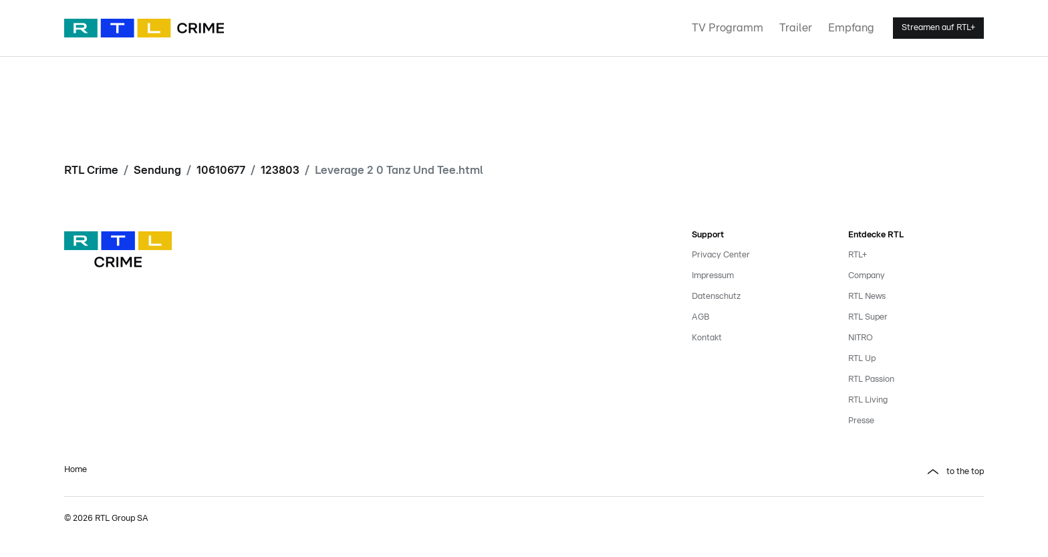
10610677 (220, 170)
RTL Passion (871, 379)
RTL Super (868, 317)
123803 (280, 170)
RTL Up (862, 358)
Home (75, 469)
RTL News (867, 296)
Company (866, 275)
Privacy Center (721, 255)
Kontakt (707, 338)
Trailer (795, 27)
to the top (965, 471)
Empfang (851, 27)
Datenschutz (716, 296)
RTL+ (857, 255)
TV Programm (727, 27)
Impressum (713, 275)
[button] (759, 472)
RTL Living (868, 400)
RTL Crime (91, 170)
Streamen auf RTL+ (938, 27)
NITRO (860, 338)
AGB (700, 317)
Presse (861, 421)
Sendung (157, 170)
